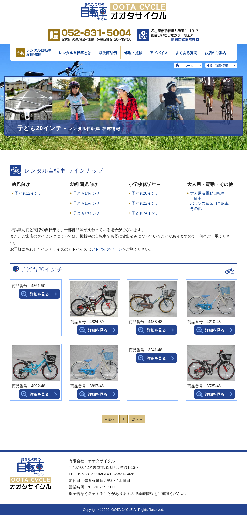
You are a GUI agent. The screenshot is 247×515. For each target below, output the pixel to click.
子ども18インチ (87, 213)
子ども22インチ (145, 203)
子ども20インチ (145, 193)
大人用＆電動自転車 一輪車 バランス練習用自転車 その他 (209, 201)
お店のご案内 (215, 53)
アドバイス (159, 53)
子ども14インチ (87, 193)
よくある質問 (186, 53)
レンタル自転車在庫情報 (39, 52)
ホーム (189, 66)
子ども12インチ (28, 193)
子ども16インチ (87, 203)
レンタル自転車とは (75, 53)
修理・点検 (133, 53)
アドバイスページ (106, 249)
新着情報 (221, 66)
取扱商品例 (108, 53)
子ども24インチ (145, 213)
